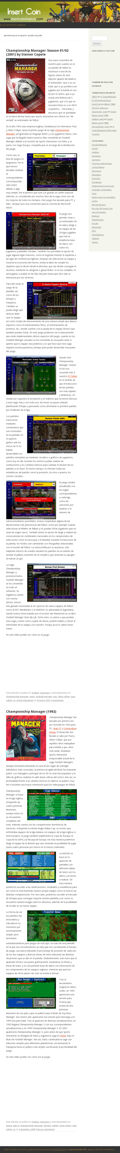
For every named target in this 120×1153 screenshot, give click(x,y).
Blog (2, 25)
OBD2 (94, 96)
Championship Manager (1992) (31, 711)
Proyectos (11, 25)
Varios (95, 242)
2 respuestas (57, 700)
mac (55, 696)
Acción (95, 148)
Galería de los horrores (103, 186)
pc (14, 700)
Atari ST (57, 728)
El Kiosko (96, 178)
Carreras (96, 159)
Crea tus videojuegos (102, 163)
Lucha (95, 201)
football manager (44, 696)
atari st (16, 1125)
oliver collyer (64, 696)
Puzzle (95, 223)
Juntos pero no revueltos (103, 197)
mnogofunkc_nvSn (101, 126)
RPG (94, 231)
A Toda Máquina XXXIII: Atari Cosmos (104, 130)
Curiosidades (98, 167)
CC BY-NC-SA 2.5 (57, 1149)
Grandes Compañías (102, 189)
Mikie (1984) (109, 104)
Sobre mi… (22, 25)
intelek (55, 1125)
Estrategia (96, 182)
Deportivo (45, 692)
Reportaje (96, 227)
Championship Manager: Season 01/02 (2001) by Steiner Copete (37, 52)
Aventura (96, 156)
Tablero (95, 238)
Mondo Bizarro (99, 204)
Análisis (35, 692)
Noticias (95, 216)
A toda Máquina (99, 144)
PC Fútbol (72, 376)
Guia (94, 193)
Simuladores (98, 234)
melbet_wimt (98, 119)
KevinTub (96, 104)
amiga (9, 1125)
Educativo (96, 174)
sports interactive (24, 700)
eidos (32, 696)
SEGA (63, 1035)
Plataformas (98, 219)
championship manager (17, 696)
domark (47, 1125)
